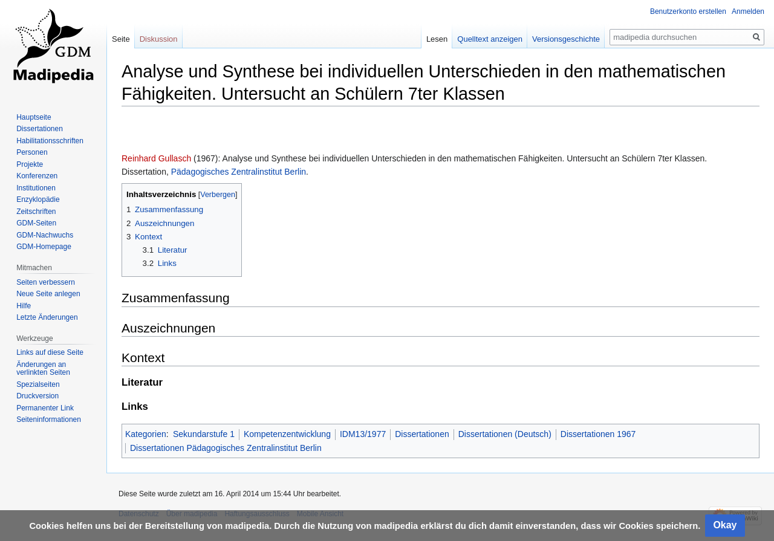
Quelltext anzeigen (489, 39)
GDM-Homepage (43, 246)
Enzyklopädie (37, 199)
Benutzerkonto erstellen (688, 11)
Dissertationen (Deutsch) (504, 434)
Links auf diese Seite (49, 352)
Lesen (436, 39)
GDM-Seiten (36, 223)
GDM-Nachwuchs (44, 235)
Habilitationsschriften (49, 141)
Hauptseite (33, 117)
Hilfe (23, 306)
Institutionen (36, 188)
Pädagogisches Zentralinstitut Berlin (238, 172)
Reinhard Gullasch (156, 158)
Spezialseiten (37, 384)
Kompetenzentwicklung (287, 434)
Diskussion (159, 39)
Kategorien (145, 434)
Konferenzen (36, 176)
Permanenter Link (45, 408)
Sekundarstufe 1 (204, 434)
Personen (31, 152)
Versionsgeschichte (566, 39)
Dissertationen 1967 (598, 434)
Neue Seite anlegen (48, 294)
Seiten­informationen (48, 419)
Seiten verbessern (45, 282)
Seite (121, 39)
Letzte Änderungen (46, 317)
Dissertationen (422, 434)
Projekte (29, 164)
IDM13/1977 (363, 434)
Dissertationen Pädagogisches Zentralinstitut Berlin (226, 448)
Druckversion (37, 396)
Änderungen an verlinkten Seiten (43, 368)
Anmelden (748, 11)
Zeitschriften (36, 211)
